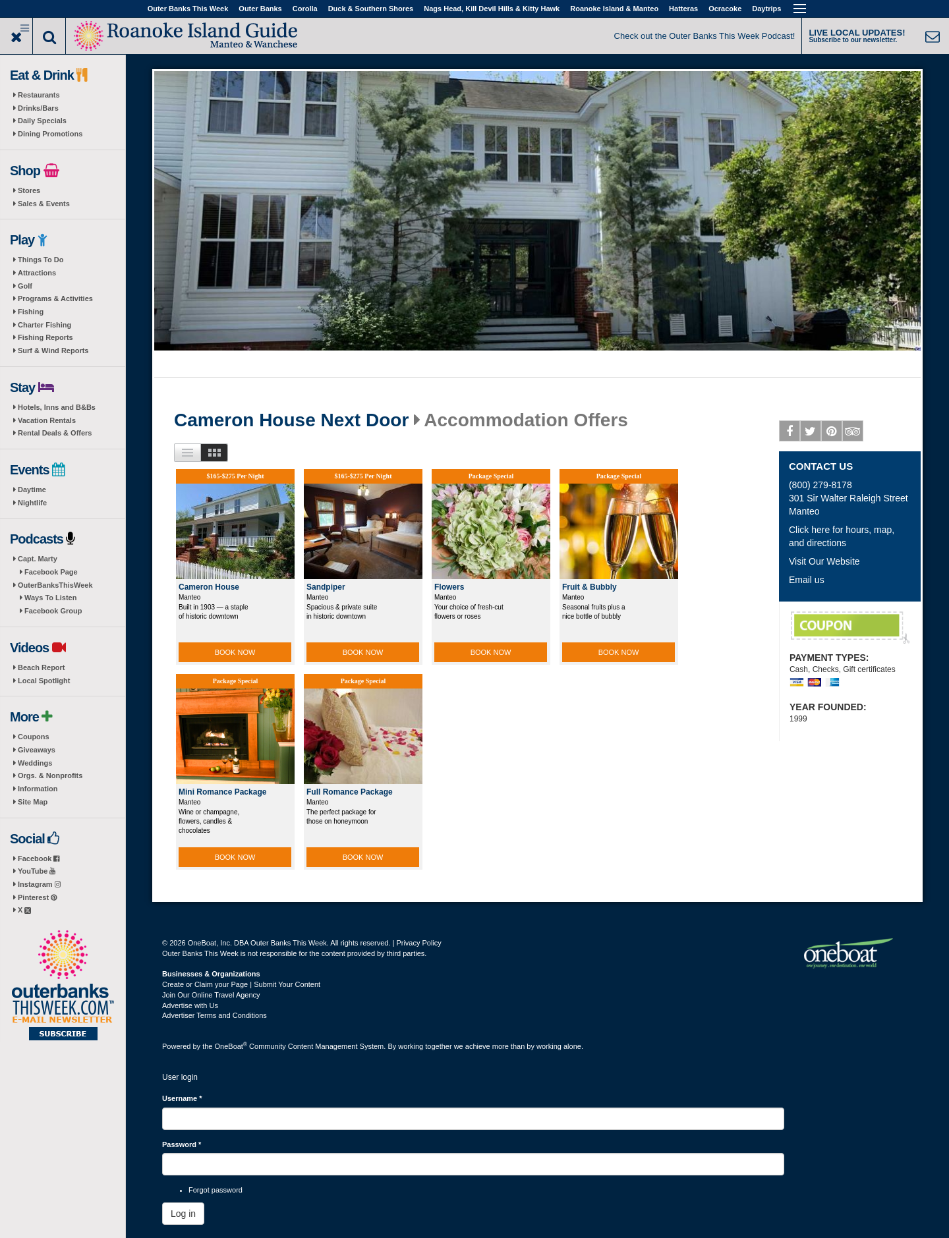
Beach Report (41, 667)
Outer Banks (260, 9)
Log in (183, 1213)
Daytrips (766, 9)
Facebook (38, 858)
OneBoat (231, 1046)
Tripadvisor (853, 433)
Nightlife (32, 503)
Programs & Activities (55, 298)
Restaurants (39, 95)
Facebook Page (51, 572)
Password (181, 1144)
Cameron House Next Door (291, 420)
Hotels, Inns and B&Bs (57, 407)
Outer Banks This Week (188, 9)
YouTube (36, 871)
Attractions (37, 273)
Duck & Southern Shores (371, 9)
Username (182, 1098)
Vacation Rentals (47, 420)
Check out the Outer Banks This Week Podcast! (704, 36)
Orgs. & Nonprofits (50, 775)
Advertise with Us (190, 1005)
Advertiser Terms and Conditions (214, 1015)
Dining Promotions (50, 134)
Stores (29, 190)
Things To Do (40, 260)
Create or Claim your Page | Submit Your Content (241, 984)
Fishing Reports (45, 337)
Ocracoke (724, 9)
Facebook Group (53, 611)
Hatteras (683, 9)
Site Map (32, 802)
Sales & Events (44, 204)
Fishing (30, 312)
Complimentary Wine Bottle (850, 627)
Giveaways (36, 750)
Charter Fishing (44, 325)
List (187, 452)
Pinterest (37, 897)
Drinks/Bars (38, 108)
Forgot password (215, 1190)
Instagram (39, 884)
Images (214, 452)
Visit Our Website (824, 561)
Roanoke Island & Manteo (614, 9)
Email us (806, 580)
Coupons (33, 737)
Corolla (305, 9)
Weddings (35, 763)
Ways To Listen (50, 598)
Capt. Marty (37, 559)
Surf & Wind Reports (53, 350)
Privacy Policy (418, 943)
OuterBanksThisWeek (55, 585)
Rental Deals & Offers (55, 433)
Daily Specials (42, 121)
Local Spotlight (44, 681)
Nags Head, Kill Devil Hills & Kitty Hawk (492, 9)
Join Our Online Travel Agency (211, 995)
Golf (25, 286)
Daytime (32, 489)
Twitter (811, 433)
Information (38, 789)
